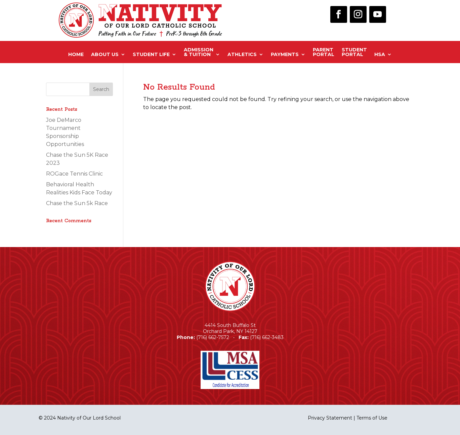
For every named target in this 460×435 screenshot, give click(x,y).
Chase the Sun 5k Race (77, 203)
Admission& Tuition (198, 52)
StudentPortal (354, 52)
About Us (105, 54)
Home (76, 54)
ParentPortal (323, 52)
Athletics (242, 54)
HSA (379, 54)
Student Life (151, 54)
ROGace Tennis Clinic (74, 174)
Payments (285, 54)
